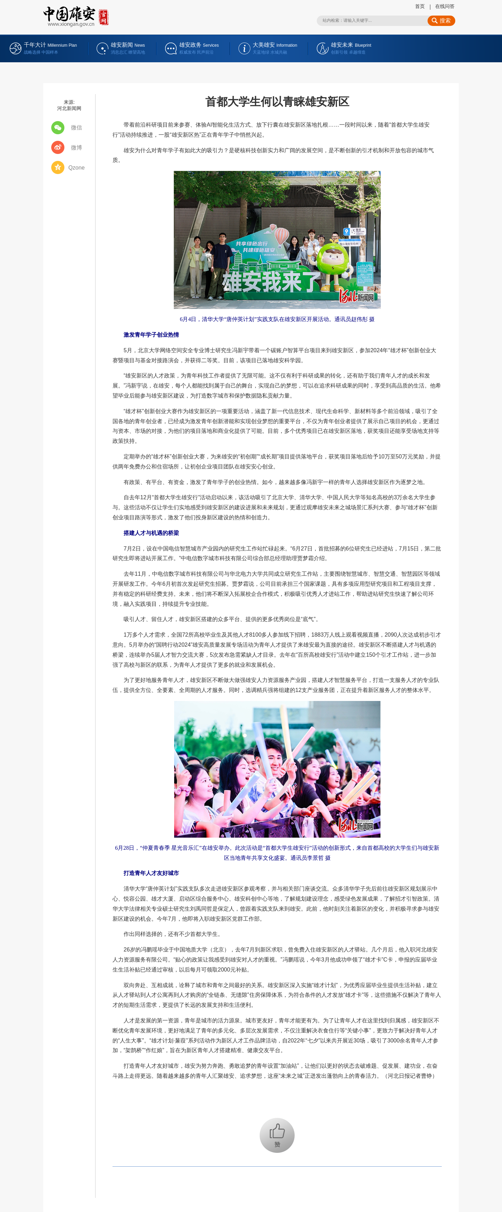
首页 (420, 6)
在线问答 (445, 6)
